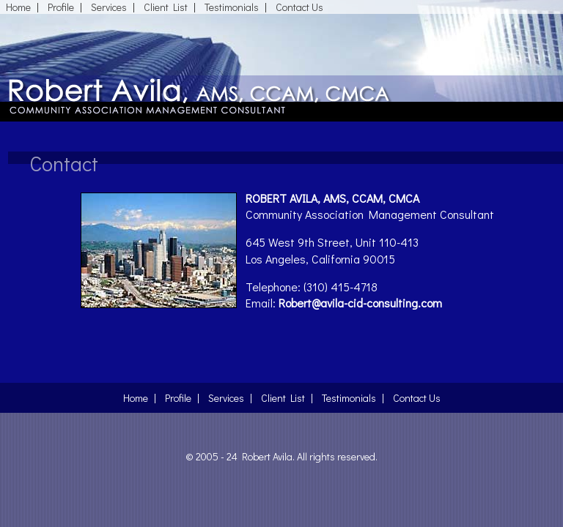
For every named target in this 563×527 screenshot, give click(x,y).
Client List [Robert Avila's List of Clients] (166, 7)
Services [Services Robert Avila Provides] (109, 7)
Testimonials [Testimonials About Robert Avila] (232, 7)
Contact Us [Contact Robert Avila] (299, 7)
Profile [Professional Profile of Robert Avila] (61, 7)
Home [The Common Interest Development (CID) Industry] (18, 7)
